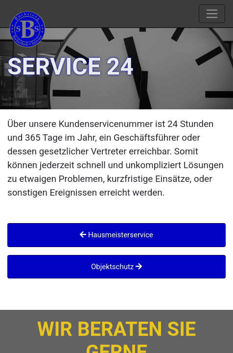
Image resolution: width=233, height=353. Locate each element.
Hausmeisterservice (116, 234)
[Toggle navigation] (212, 13)
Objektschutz (116, 266)
